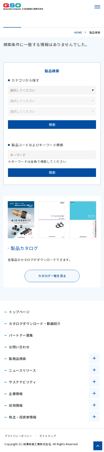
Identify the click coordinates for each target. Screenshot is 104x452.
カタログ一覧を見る (52, 276)
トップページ (19, 311)
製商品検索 (17, 358)
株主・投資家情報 (22, 417)
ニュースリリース (22, 370)
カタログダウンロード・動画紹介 (35, 323)
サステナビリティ (22, 382)
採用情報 (16, 405)
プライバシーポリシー (18, 436)
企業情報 (16, 393)
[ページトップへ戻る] (97, 445)
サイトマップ (47, 436)
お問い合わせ (19, 347)
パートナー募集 (21, 335)
